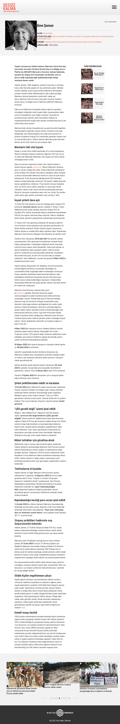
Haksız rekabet (58, 36)
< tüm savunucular (110, 22)
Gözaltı (71, 42)
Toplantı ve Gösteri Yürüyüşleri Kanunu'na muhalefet (87, 36)
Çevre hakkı (47, 33)
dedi (23, 608)
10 (69, 698)
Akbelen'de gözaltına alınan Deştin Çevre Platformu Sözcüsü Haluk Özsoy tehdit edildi (22, 691)
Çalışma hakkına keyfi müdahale (89, 42)
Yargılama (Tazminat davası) (56, 42)
